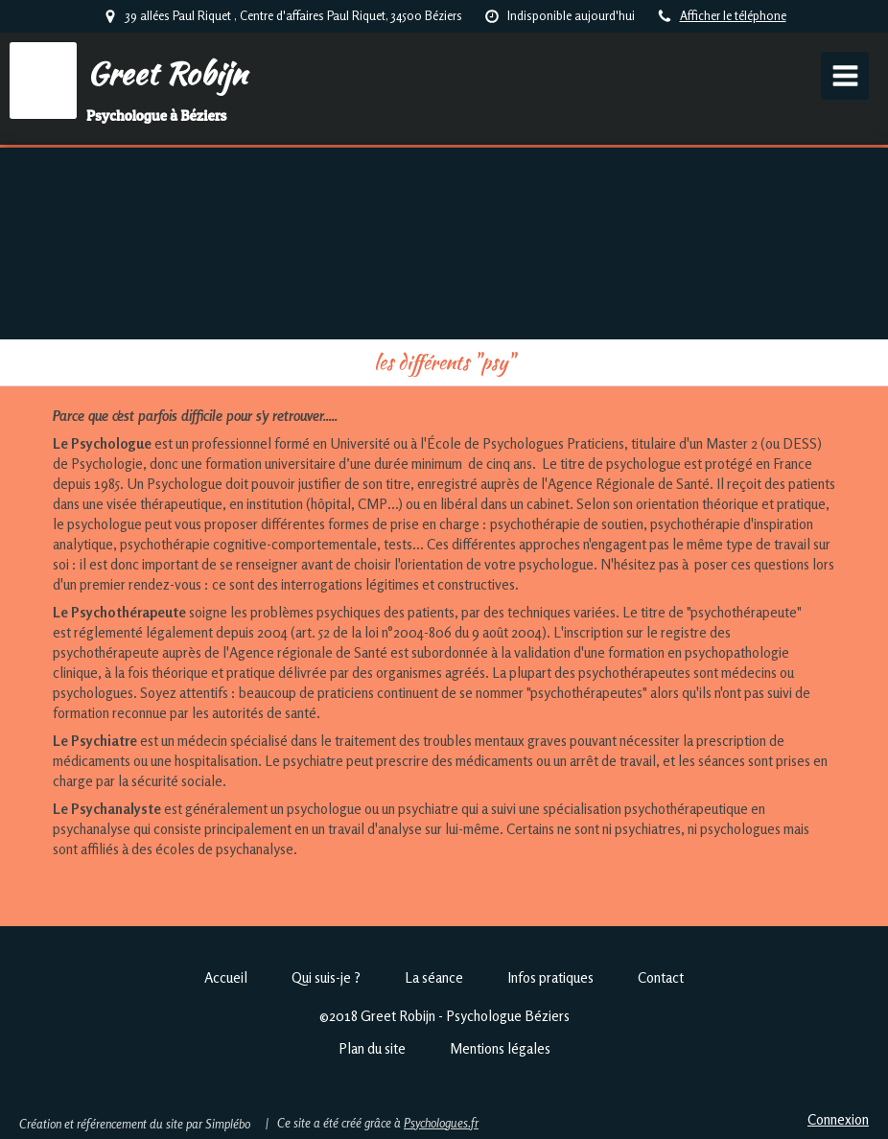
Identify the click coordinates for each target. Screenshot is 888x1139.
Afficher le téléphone (733, 16)
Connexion (838, 1119)
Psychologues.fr (441, 1122)
